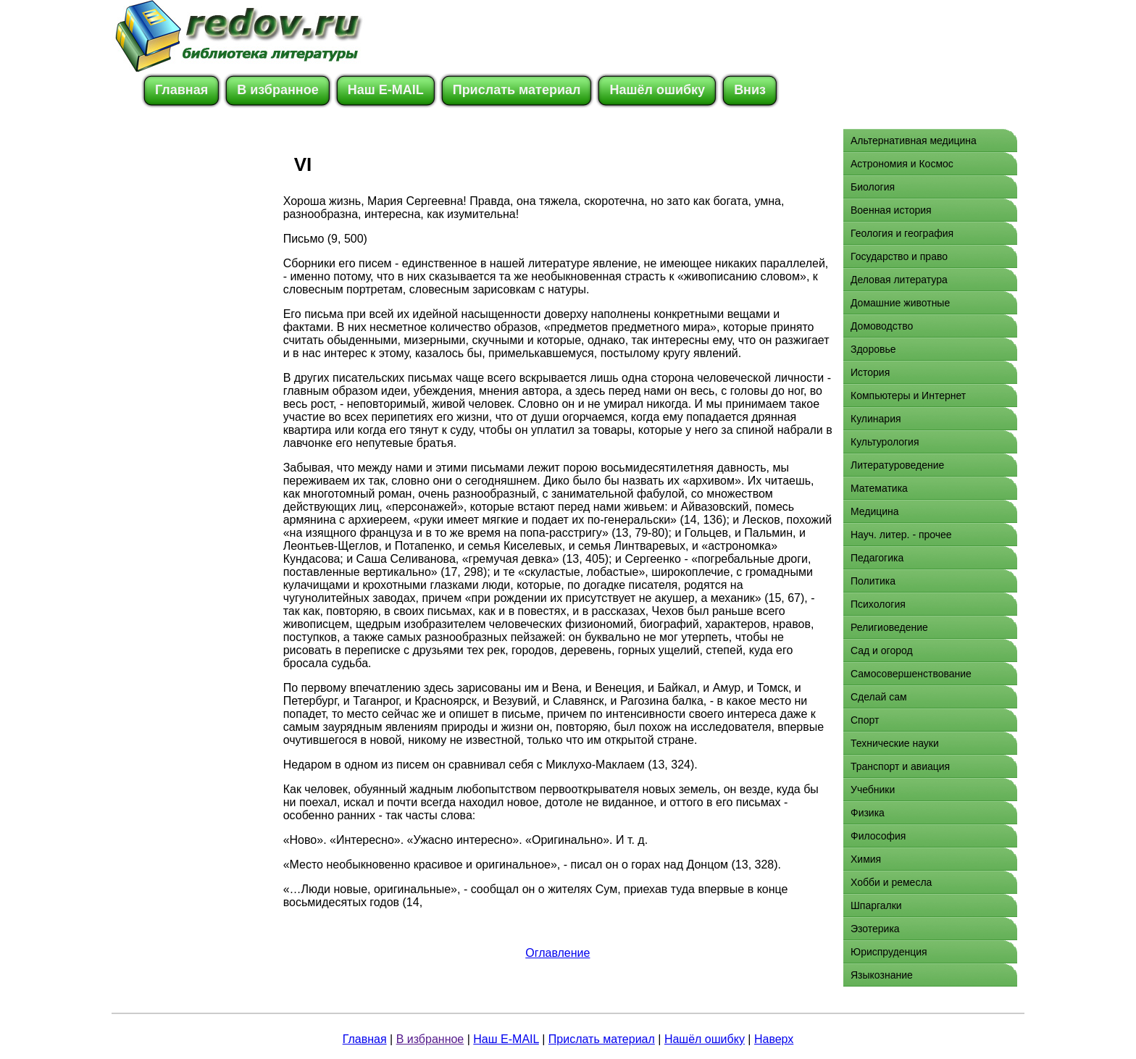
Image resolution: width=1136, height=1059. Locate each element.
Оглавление (557, 953)
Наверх (773, 1039)
